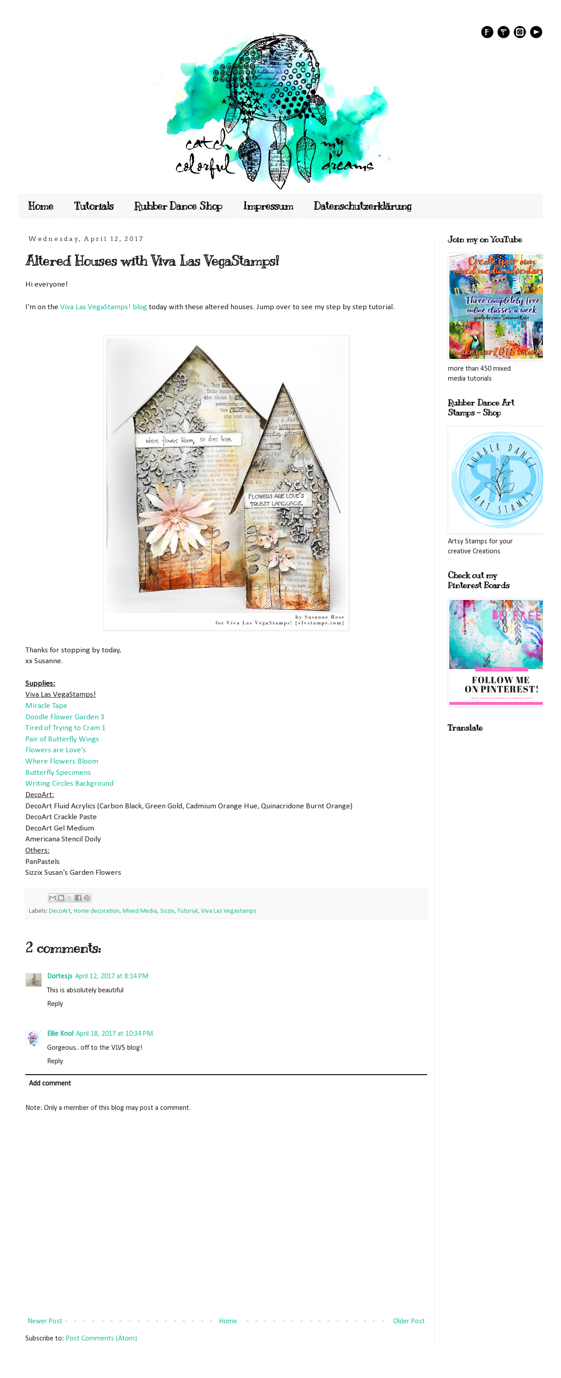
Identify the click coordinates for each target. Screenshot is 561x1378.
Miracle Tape (46, 706)
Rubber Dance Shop (178, 206)
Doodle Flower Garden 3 (65, 717)
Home (41, 206)
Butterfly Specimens (58, 773)
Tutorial (187, 911)
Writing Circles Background (69, 784)
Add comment (50, 1083)
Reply (55, 1004)
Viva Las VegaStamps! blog (103, 307)
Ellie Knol (60, 1034)
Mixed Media (140, 911)
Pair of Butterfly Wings (62, 739)
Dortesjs (59, 976)
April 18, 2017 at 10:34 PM (114, 1034)
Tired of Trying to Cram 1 (65, 728)
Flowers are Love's (55, 750)
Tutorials (94, 206)
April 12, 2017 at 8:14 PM (111, 976)
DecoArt (60, 911)
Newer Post (45, 1321)
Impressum (268, 206)
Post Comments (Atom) (101, 1338)
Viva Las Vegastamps (229, 911)
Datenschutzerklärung (363, 206)
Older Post (409, 1321)
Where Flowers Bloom (61, 761)
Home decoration (96, 911)
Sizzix (167, 911)
